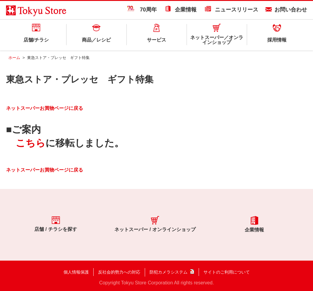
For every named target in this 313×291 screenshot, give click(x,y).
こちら (30, 143)
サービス (156, 39)
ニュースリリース (236, 10)
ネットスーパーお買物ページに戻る (44, 108)
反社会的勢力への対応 (119, 272)
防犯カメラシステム (168, 272)
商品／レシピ (96, 39)
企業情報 (186, 10)
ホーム (14, 57)
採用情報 (277, 39)
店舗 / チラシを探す (55, 224)
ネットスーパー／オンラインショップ (216, 40)
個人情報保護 (76, 272)
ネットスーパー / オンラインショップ (155, 224)
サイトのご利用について (226, 272)
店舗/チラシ (36, 39)
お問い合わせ (290, 10)
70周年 (142, 10)
